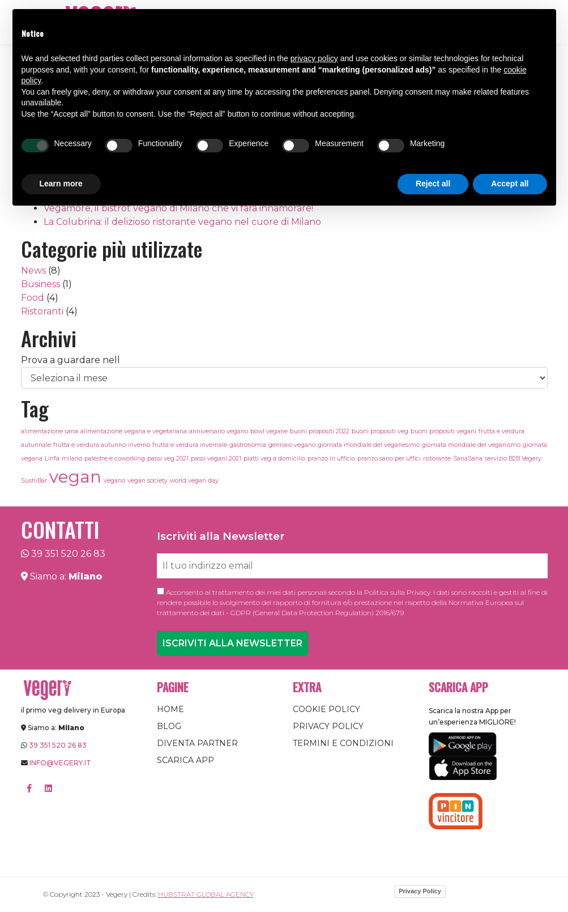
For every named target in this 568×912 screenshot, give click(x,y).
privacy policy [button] (314, 58)
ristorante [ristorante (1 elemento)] (437, 458)
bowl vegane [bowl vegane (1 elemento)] (269, 431)
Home (170, 709)
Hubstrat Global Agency (206, 894)
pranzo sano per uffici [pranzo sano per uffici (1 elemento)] (389, 458)
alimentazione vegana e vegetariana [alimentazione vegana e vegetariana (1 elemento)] (133, 431)
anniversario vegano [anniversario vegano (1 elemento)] (218, 431)
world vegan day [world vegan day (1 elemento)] (194, 480)
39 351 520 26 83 (68, 553)
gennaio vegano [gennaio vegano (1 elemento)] (291, 445)
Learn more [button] (61, 183)
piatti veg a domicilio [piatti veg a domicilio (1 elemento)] (274, 458)
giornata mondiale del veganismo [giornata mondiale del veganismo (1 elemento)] (471, 445)
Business (40, 284)
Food (32, 297)
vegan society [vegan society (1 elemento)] (147, 480)
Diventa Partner (197, 743)
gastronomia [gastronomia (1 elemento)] (247, 445)
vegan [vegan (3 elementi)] (75, 477)
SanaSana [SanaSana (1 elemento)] (467, 458)
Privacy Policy (328, 726)
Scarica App (185, 760)
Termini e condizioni (343, 743)
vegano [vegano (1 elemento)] (114, 480)
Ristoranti (42, 311)
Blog (169, 726)
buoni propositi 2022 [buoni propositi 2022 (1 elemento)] (319, 431)
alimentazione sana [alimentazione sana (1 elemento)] (49, 431)
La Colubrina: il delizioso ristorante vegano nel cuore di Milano (182, 221)
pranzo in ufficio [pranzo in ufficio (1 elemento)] (331, 458)
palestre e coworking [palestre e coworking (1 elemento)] (114, 458)
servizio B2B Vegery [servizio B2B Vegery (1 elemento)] (513, 458)
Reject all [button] (433, 183)
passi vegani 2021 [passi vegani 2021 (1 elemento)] (216, 458)
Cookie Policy (326, 709)
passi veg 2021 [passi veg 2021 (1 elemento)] (168, 458)
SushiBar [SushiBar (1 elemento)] (34, 480)
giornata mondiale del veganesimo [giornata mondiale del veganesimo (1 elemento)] (369, 445)
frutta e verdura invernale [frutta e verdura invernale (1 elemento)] (189, 445)
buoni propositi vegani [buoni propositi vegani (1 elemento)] (443, 431)
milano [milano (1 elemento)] (72, 458)
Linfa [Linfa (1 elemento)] (52, 458)
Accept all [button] (509, 183)
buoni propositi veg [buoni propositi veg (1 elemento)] (380, 431)
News (33, 270)
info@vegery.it (60, 762)
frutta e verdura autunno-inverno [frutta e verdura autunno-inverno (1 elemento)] (101, 445)
